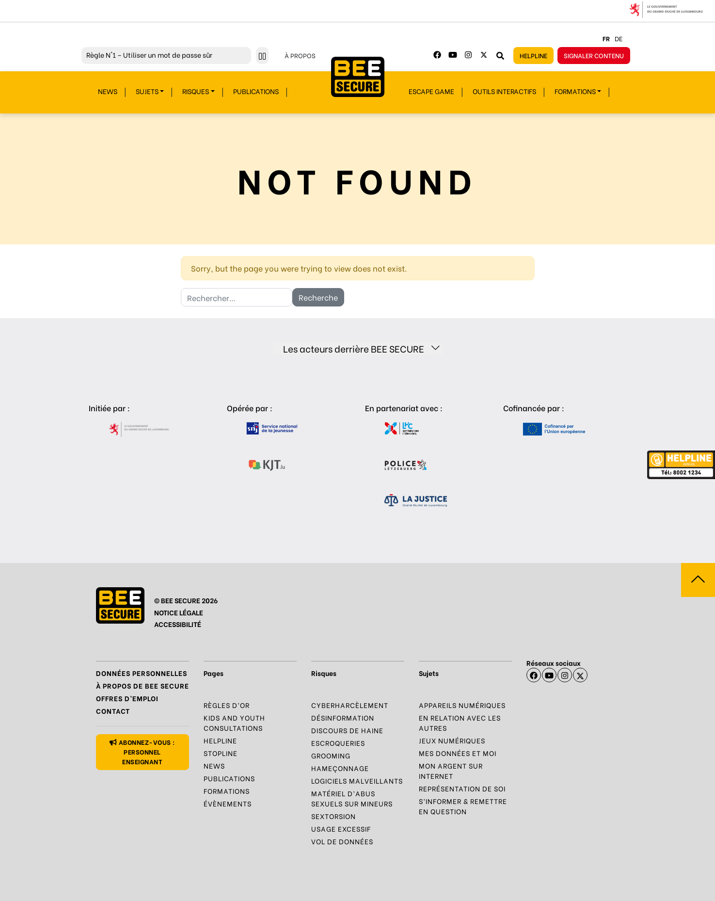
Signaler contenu (594, 55)
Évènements (228, 803)
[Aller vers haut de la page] (698, 580)
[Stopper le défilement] (262, 55)
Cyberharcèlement (349, 705)
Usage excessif (341, 828)
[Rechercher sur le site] (500, 55)
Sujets (147, 91)
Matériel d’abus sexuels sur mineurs (352, 798)
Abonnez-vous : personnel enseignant (142, 751)
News (107, 91)
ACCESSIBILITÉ (177, 624)
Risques (195, 91)
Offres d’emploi (127, 698)
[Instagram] (468, 55)
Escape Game (431, 91)
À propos (300, 55)
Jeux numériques (452, 740)
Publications (256, 91)
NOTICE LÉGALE (178, 612)
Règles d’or (227, 705)
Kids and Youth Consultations (234, 722)
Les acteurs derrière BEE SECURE (361, 348)
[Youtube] (452, 55)
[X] (580, 675)
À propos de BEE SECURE (142, 685)
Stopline (221, 753)
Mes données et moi (457, 753)
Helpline (533, 55)
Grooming (330, 755)
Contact (113, 711)
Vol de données (342, 841)
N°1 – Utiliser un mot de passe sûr (149, 54)
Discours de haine (347, 730)
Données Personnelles (141, 673)
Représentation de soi (462, 788)
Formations (575, 91)
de (618, 38)
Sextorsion (333, 816)
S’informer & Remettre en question (463, 806)
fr (606, 38)
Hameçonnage (340, 768)
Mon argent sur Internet (451, 770)
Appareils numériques (462, 705)
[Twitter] (484, 55)
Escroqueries (338, 743)
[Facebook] (437, 55)
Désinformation (342, 717)
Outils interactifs (504, 91)
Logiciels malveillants (357, 780)
